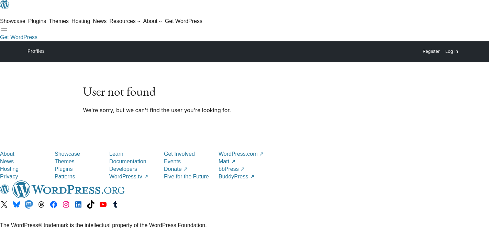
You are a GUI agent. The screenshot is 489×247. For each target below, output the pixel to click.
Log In (451, 51)
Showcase (67, 154)
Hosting (9, 169)
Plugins (64, 169)
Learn (116, 154)
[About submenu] (152, 21)
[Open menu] (4, 29)
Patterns (65, 176)
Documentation (127, 161)
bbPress (232, 169)
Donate (176, 169)
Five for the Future (186, 176)
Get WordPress (18, 37)
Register (431, 51)
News (7, 161)
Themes (65, 161)
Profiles (36, 51)
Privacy (9, 176)
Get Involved (179, 154)
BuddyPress (236, 176)
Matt (227, 161)
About (7, 154)
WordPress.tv (128, 176)
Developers (123, 169)
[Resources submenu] (124, 21)
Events (172, 161)
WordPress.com (241, 154)
